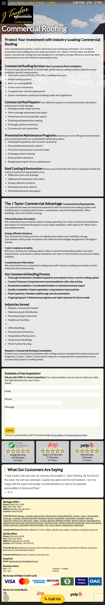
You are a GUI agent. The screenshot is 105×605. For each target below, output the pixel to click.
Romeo (62, 526)
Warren (58, 528)
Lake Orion (27, 524)
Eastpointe (59, 521)
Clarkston (7, 521)
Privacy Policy (57, 438)
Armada (29, 519)
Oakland (7, 526)
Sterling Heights (36, 528)
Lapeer (36, 524)
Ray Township (17, 526)
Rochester (39, 526)
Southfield (23, 528)
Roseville (71, 526)
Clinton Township (29, 521)
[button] (10, 434)
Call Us (52, 599)
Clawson (16, 521)
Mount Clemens (79, 524)
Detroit (50, 521)
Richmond (29, 526)
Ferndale (81, 521)
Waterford (79, 528)
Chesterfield (92, 519)
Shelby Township (10, 528)
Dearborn (42, 521)
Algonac (21, 519)
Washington (68, 528)
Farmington (70, 521)
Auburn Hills (39, 519)
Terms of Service (74, 438)
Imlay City (17, 524)
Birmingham (51, 519)
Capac (83, 519)
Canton (76, 519)
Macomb (51, 524)
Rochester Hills (51, 526)
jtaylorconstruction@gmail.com (23, 564)
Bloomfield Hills (65, 519)
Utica (52, 528)
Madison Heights (63, 524)
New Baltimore (93, 524)
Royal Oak (80, 526)
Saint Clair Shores (93, 526)
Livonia (43, 524)
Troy (47, 528)
